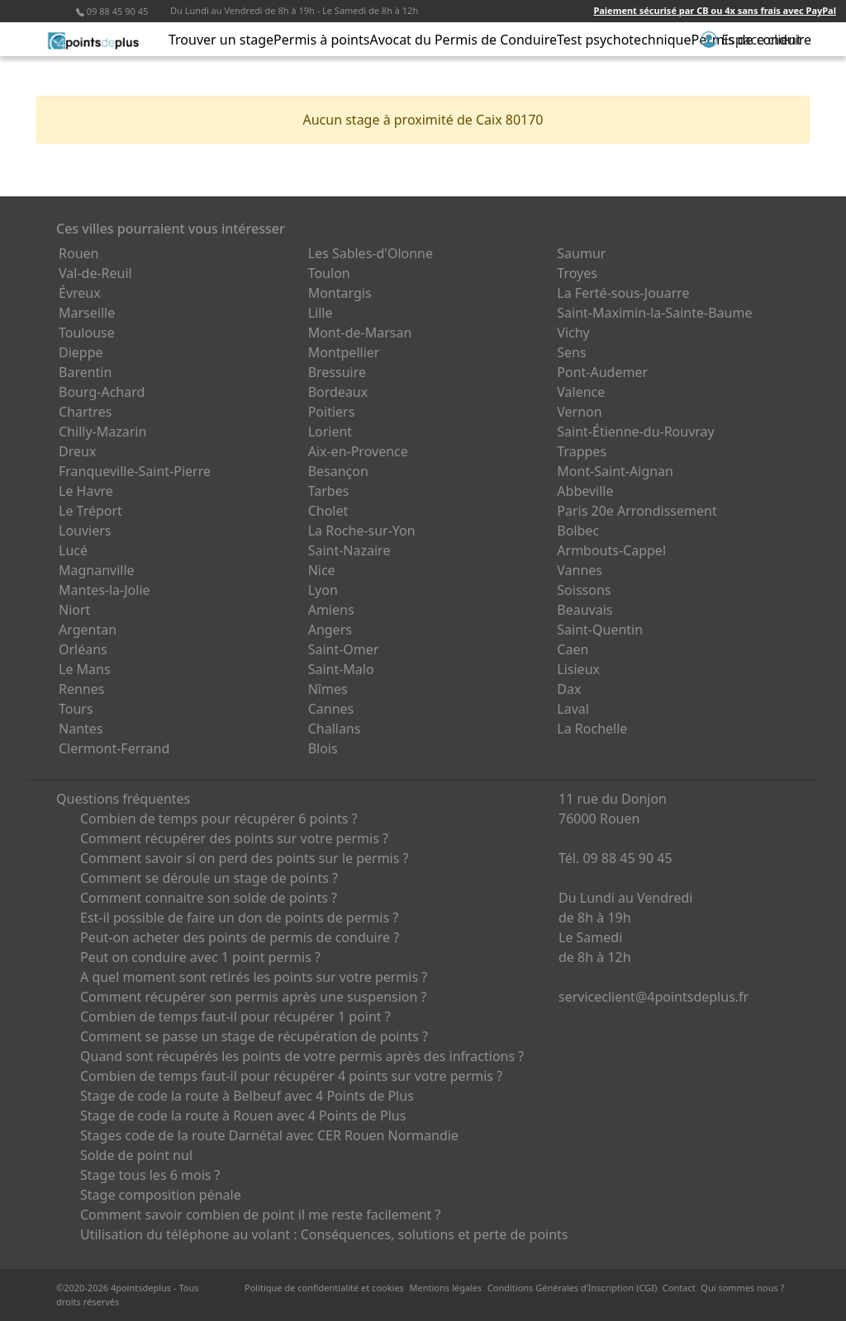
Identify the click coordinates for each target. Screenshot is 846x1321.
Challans (334, 728)
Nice (321, 570)
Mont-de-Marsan (360, 332)
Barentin (85, 372)
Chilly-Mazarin (102, 431)
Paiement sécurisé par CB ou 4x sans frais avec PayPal (714, 10)
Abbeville (585, 491)
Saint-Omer (343, 649)
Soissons (584, 590)
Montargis (340, 293)
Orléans (83, 649)
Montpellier (344, 352)
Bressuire (337, 372)
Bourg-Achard (102, 392)
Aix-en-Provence (358, 451)
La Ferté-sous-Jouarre (623, 293)
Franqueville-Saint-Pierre (135, 471)
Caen (572, 649)
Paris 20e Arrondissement (636, 511)
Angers (330, 629)
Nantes (81, 728)
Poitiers (331, 412)
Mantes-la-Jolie (104, 590)
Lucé (73, 550)
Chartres (85, 412)
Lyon (323, 590)
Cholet (328, 511)
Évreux (80, 293)
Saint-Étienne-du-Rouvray (635, 431)
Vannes (579, 570)
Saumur (581, 253)
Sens (571, 352)
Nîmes (328, 689)
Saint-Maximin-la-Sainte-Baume (654, 313)
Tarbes (328, 491)
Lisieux (578, 669)
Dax (569, 689)
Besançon (338, 471)
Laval (573, 709)
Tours (76, 709)
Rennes (81, 689)
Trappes (581, 451)
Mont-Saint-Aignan (615, 471)
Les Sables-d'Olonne (370, 253)
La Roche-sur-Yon (362, 530)
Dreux (77, 451)
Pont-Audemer (602, 372)
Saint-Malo (341, 669)
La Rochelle (592, 728)
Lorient (330, 431)
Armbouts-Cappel (611, 550)
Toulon (329, 273)
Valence (581, 392)
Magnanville (97, 570)
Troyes (577, 273)
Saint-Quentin (600, 629)
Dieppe (81, 352)
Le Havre (86, 491)
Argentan (87, 629)
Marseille (87, 313)
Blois (323, 748)
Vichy (573, 332)
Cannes (331, 709)
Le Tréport (90, 511)
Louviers (85, 530)
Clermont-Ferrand (114, 748)
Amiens (331, 610)
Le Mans (85, 669)
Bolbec (578, 530)
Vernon (579, 412)
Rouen (78, 253)
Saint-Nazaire (349, 550)
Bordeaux (338, 392)
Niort (74, 610)
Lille (320, 313)
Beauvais (584, 610)
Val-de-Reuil (95, 273)
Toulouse (87, 332)
